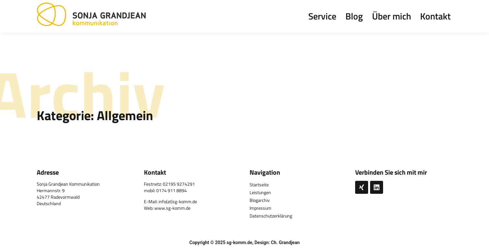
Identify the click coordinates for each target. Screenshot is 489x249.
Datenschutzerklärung (271, 215)
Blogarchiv (260, 200)
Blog (354, 16)
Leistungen (260, 192)
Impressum (260, 208)
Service (322, 16)
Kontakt (435, 16)
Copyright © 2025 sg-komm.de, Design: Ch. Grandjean (244, 242)
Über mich (391, 16)
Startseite (259, 184)
